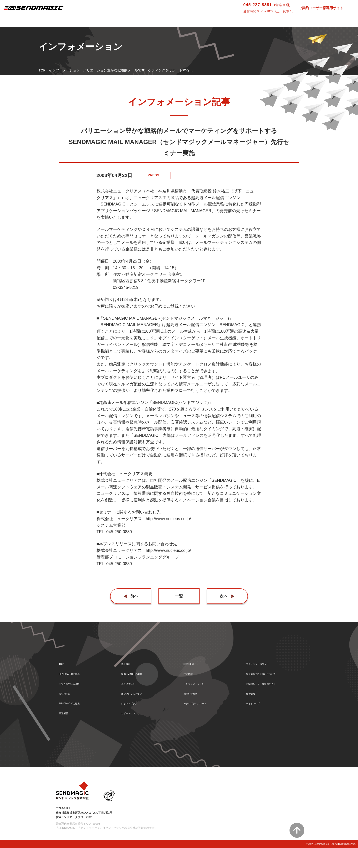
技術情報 (291, 21)
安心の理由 (67, 691)
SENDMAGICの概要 (74, 669)
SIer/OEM (246, 21)
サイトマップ (256, 702)
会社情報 (253, 691)
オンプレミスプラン (136, 691)
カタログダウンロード (201, 702)
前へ (136, 596)
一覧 (179, 596)
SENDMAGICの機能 (136, 669)
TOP (42, 70)
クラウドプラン (133, 702)
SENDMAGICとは (22, 21)
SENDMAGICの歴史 (74, 702)
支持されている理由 (74, 680)
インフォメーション (64, 70)
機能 (112, 21)
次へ (221, 596)
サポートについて (201, 21)
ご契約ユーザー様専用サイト (321, 8)
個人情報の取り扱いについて (268, 669)
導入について (157, 21)
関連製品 (66, 713)
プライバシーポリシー (263, 658)
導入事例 (67, 21)
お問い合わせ (336, 21)
